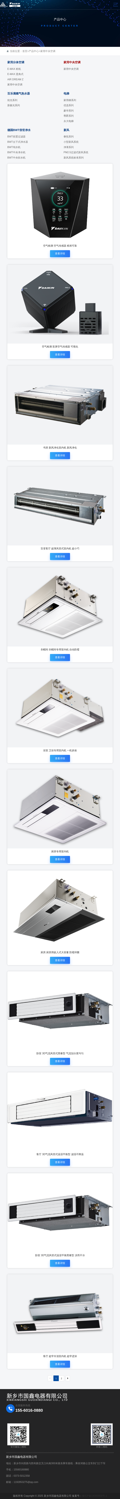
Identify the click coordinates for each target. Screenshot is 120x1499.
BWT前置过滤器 (16, 136)
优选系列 (69, 105)
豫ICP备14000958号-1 (94, 1495)
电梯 (66, 93)
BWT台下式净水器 (17, 142)
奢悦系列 (69, 136)
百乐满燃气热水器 (18, 93)
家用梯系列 (70, 100)
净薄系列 (69, 147)
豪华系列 (69, 110)
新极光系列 (13, 105)
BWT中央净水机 (16, 152)
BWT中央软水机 (16, 157)
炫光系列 (12, 100)
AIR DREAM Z (15, 79)
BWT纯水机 (13, 147)
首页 (24, 51)
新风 (66, 130)
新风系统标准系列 (74, 157)
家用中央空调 (47, 51)
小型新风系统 (71, 142)
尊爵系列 (69, 115)
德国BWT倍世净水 (19, 130)
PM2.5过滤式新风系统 (76, 152)
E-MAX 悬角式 (15, 74)
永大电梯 (69, 121)
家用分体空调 (15, 62)
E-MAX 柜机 (14, 69)
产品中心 (34, 51)
